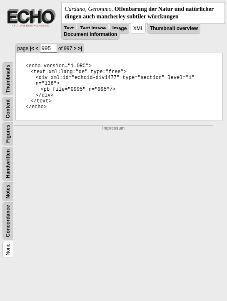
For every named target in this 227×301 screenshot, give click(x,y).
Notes (8, 192)
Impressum (113, 128)
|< (32, 48)
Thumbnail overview (174, 28)
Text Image (93, 28)
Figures (8, 134)
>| (80, 48)
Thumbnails (8, 79)
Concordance (8, 221)
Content (8, 108)
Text (69, 28)
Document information (90, 34)
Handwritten (8, 163)
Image (119, 28)
